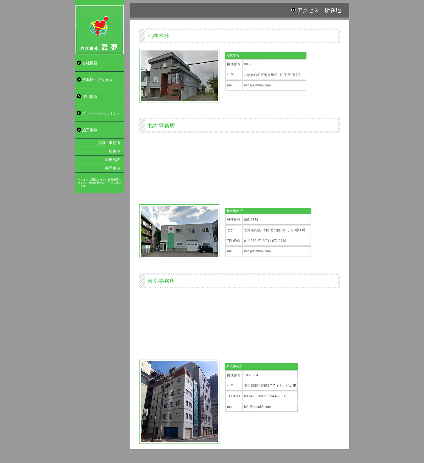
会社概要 (89, 63)
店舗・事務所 (108, 142)
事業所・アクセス (97, 80)
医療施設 (112, 159)
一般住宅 (112, 151)
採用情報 (89, 96)
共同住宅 (112, 168)
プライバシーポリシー (101, 113)
